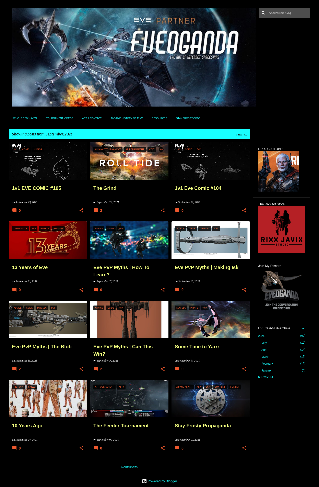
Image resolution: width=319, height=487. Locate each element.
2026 (261, 335)
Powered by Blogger (159, 481)
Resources (158, 118)
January (266, 370)
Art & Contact (90, 118)
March (265, 356)
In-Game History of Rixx (125, 118)
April (264, 349)
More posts (129, 467)
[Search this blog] (289, 13)
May (264, 342)
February (267, 363)
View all (241, 134)
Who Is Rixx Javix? (24, 118)
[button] (81, 210)
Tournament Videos (58, 118)
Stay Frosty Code (187, 118)
